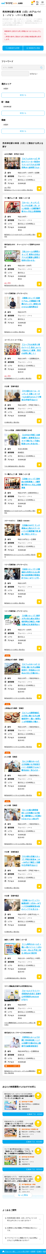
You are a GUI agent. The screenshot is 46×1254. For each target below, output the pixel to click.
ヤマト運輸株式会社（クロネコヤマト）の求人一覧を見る (19, 1023)
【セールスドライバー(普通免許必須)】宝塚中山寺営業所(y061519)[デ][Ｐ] (31, 995)
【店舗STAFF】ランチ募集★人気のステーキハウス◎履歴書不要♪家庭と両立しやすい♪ (31, 529)
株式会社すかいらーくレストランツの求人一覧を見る (19, 555)
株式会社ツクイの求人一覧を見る (14, 332)
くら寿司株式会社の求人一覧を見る (15, 978)
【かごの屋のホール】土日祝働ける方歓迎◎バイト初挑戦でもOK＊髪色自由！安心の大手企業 (31, 766)
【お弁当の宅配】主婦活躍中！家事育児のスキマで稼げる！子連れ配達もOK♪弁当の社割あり (30, 439)
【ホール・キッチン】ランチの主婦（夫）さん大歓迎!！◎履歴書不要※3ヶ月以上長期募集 (31, 207)
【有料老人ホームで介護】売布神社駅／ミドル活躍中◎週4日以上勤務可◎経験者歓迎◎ (31, 1041)
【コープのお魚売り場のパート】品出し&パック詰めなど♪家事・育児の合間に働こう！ (31, 349)
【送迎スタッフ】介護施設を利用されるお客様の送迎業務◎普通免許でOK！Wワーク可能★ (31, 574)
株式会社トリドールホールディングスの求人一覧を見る (19, 235)
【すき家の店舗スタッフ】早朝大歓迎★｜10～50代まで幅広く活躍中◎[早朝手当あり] (30, 861)
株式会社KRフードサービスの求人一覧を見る (18, 698)
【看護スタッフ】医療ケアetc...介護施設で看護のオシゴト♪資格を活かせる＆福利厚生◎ (31, 302)
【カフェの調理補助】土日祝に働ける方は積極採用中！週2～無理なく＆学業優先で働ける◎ (31, 717)
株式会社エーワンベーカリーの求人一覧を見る (18, 190)
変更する (23, 95)
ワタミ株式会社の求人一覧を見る (14, 466)
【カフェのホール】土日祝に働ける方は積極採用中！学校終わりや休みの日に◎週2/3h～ (30, 668)
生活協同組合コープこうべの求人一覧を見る (17, 378)
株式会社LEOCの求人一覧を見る (14, 285)
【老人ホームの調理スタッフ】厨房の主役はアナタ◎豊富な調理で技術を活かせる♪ (30, 256)
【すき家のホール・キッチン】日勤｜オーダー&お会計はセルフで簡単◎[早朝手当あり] (31, 395)
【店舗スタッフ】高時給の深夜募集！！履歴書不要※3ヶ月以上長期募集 (31, 483)
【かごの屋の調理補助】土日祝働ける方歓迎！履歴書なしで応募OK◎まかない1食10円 (31, 814)
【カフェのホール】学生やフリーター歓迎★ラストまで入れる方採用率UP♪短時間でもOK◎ (30, 163)
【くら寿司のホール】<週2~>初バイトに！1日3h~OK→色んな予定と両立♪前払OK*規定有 (31, 948)
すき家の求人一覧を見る (11, 422)
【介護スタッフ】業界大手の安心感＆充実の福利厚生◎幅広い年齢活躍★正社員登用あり (30, 620)
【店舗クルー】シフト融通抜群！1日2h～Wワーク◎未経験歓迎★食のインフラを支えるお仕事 (31, 905)
